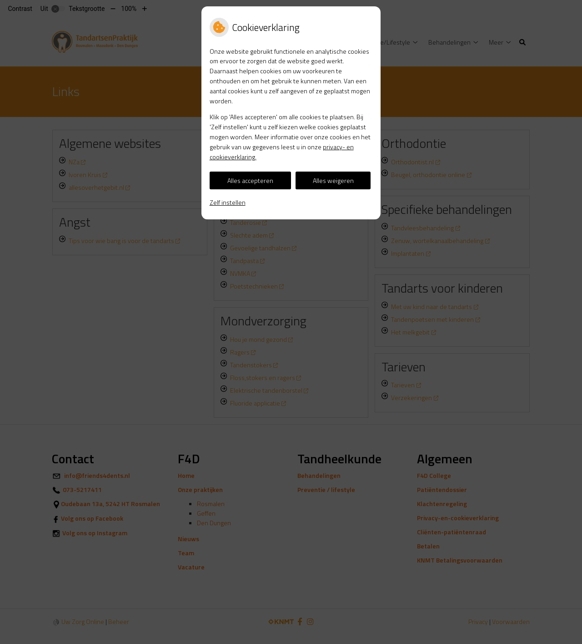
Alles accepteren (250, 180)
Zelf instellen (228, 202)
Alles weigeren (333, 180)
